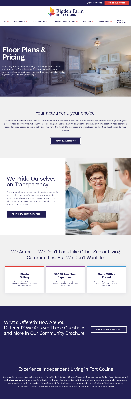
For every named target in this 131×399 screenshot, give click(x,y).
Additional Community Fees (26, 214)
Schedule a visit (116, 3)
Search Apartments (66, 141)
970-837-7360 (94, 3)
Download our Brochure (109, 329)
